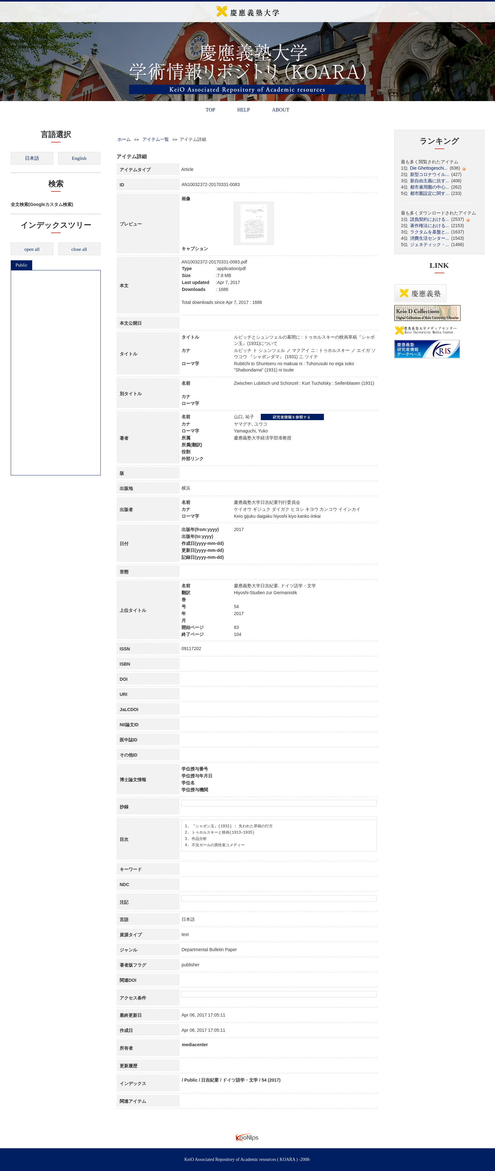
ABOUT (280, 109)
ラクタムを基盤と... (429, 231)
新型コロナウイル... (429, 174)
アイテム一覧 (155, 139)
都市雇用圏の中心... (429, 187)
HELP (243, 109)
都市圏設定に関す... (429, 193)
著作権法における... (429, 225)
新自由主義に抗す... (429, 180)
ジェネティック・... (429, 244)
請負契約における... (429, 219)
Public (21, 265)
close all (79, 249)
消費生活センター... (429, 238)
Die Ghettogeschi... (429, 168)
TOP (210, 109)
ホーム (124, 139)
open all (31, 249)
